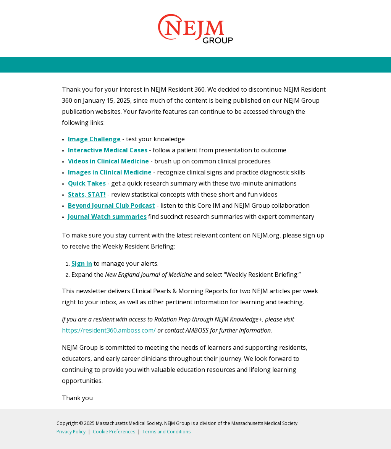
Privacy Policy (71, 431)
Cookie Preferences (114, 431)
